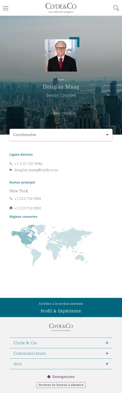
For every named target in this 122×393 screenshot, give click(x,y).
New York (18, 190)
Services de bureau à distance (61, 385)
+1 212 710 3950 (28, 208)
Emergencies (63, 377)
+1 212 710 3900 (28, 198)
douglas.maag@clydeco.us (36, 170)
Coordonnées (24, 135)
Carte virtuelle (63, 113)
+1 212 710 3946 (28, 164)
